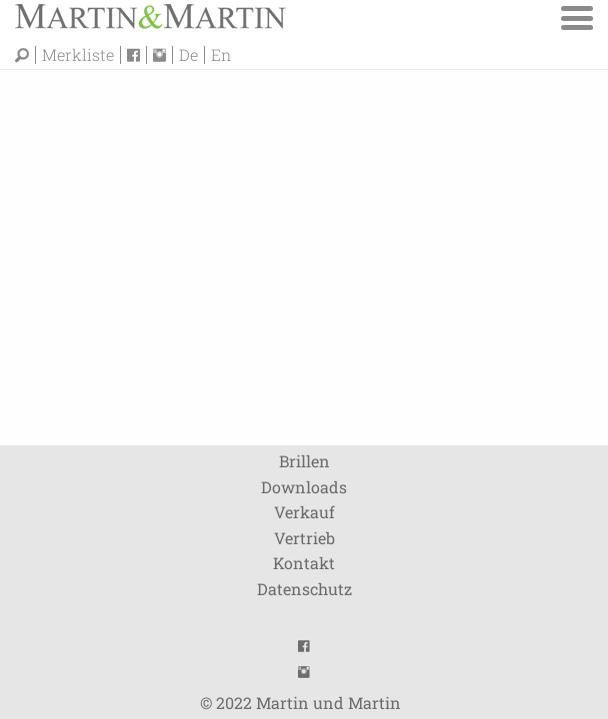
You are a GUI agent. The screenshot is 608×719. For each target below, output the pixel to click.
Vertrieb (304, 537)
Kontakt (304, 562)
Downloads (304, 486)
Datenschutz (304, 588)
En (221, 55)
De (188, 55)
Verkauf (304, 511)
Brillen (304, 460)
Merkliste (78, 55)
